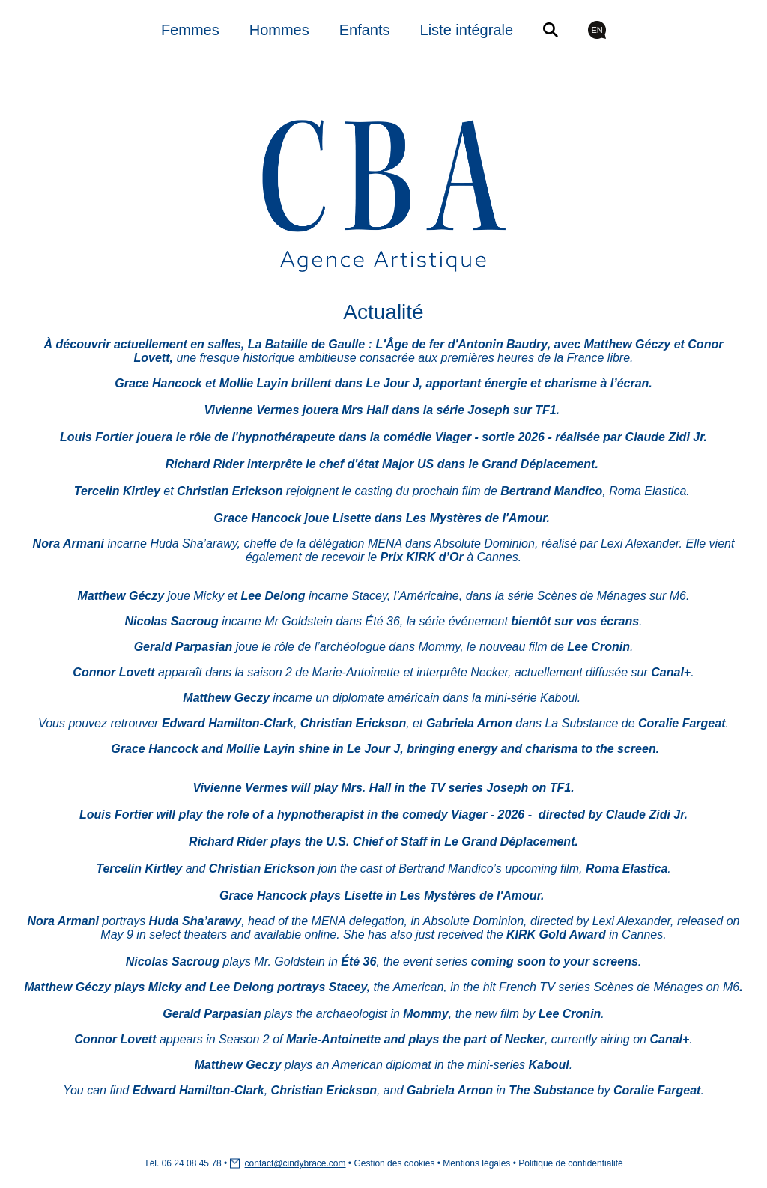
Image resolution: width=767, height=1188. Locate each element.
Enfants (364, 30)
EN (596, 29)
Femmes (190, 30)
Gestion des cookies (394, 1163)
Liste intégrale (467, 30)
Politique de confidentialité (570, 1163)
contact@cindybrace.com (295, 1163)
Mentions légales (476, 1163)
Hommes (279, 30)
